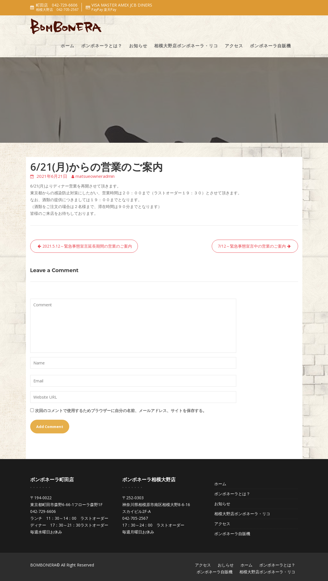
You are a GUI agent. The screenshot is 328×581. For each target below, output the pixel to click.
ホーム (67, 45)
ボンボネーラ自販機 (270, 45)
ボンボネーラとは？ (101, 45)
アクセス (234, 45)
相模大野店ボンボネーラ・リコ (186, 45)
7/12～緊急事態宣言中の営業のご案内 (252, 246)
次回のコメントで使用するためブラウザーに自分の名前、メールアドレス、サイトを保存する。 (121, 410)
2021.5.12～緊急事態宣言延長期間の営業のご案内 (87, 246)
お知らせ (138, 45)
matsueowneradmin (95, 176)
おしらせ (226, 565)
